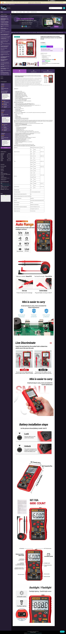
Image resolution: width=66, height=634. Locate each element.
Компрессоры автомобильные (5, 51)
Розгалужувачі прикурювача (5, 62)
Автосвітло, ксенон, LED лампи (5, 36)
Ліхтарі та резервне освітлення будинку (5, 70)
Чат (62, 631)
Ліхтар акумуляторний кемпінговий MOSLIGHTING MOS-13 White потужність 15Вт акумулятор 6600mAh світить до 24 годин (5, 119)
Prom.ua (37, 631)
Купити (43, 46)
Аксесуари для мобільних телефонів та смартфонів (4, 22)
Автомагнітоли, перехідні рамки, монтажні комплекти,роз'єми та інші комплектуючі (5, 19)
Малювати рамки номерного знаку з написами (5, 68)
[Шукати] (61, 8)
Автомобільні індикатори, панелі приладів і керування (5, 73)
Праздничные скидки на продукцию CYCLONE (4, 16)
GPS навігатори (3, 30)
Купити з (50, 46)
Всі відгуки (5, 147)
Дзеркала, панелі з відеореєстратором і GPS (4, 28)
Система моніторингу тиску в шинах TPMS (5, 66)
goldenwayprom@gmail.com (7, 185)
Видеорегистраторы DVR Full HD (5, 32)
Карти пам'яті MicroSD (4, 48)
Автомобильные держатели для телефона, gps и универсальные (5, 57)
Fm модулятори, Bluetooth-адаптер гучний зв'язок (5, 46)
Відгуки (2, 78)
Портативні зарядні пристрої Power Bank (5, 64)
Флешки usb (2, 49)
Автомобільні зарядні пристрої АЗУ (5, 44)
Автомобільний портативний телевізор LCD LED (5, 38)
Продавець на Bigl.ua (33, 632)
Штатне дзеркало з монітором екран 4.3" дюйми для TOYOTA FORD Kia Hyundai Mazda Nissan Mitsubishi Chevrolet (5, 96)
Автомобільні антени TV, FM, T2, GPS (5, 54)
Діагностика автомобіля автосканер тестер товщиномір (27, 32)
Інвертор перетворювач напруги (4, 42)
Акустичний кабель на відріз (5, 74)
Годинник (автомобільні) (4, 52)
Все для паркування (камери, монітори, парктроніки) (5, 34)
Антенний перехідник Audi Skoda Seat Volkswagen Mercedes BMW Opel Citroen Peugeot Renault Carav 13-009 (5, 142)
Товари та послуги (16, 32)
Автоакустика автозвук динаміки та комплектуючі (5, 24)
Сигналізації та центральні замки (5, 26)
